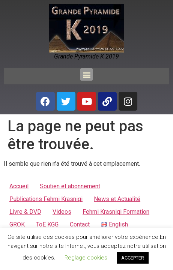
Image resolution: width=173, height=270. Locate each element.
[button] (86, 74)
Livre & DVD (25, 211)
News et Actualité (117, 198)
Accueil (19, 186)
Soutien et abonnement (70, 186)
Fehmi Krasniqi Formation (116, 211)
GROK (17, 224)
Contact (80, 224)
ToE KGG (47, 224)
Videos (62, 211)
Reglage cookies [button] (86, 257)
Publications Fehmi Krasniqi (46, 198)
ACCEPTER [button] (132, 258)
